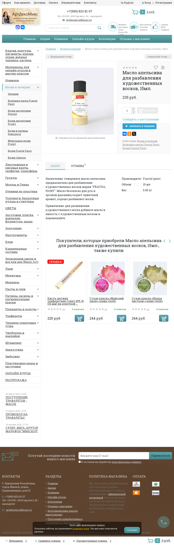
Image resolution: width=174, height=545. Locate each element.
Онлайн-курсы (83, 39)
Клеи (22, 242)
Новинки (61, 39)
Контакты (90, 2)
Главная (29, 39)
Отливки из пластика (21, 191)
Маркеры (12, 282)
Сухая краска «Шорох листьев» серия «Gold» (147, 299)
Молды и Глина (22, 185)
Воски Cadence (17, 157)
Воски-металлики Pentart (19, 112)
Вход (146, 2)
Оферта (6, 2)
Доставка (39, 2)
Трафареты (22, 316)
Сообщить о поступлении (141, 119)
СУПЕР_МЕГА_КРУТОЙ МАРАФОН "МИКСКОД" (22, 429)
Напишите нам (71, 2)
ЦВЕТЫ (10, 208)
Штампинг (22, 343)
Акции (45, 39)
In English (127, 2)
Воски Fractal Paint (20, 150)
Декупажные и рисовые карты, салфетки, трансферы (22, 168)
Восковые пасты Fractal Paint (23, 102)
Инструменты (22, 236)
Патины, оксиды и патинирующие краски (22, 299)
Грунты (22, 178)
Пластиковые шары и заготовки (21, 364)
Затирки (13, 94)
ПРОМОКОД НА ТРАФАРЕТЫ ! (17, 415)
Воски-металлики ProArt (19, 122)
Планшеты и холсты (22, 310)
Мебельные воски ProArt (19, 142)
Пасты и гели (22, 290)
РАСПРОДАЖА (16, 380)
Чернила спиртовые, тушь (22, 324)
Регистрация (163, 2)
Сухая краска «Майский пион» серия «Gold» (107, 299)
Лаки (22, 269)
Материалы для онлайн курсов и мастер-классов (22, 70)
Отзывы (78, 165)
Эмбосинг (22, 357)
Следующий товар (158, 56)
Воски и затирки (22, 88)
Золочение (22, 229)
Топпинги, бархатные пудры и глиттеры (22, 199)
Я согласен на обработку (110, 462)
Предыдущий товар (60, 56)
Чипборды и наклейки (22, 334)
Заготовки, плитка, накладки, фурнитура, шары (22, 218)
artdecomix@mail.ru (79, 20)
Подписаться (160, 455)
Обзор (55, 166)
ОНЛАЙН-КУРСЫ (18, 373)
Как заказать (22, 2)
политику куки (80, 528)
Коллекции (107, 39)
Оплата (53, 2)
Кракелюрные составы (22, 250)
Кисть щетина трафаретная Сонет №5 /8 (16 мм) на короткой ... (65, 300)
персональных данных (126, 462)
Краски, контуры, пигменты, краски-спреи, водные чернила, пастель (22, 55)
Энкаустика (22, 350)
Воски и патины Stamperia (18, 132)
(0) (56, 309)
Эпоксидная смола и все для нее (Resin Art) (21, 260)
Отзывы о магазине (135, 39)
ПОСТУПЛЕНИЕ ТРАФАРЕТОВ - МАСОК (17, 400)
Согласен (132, 530)
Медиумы (22, 276)
